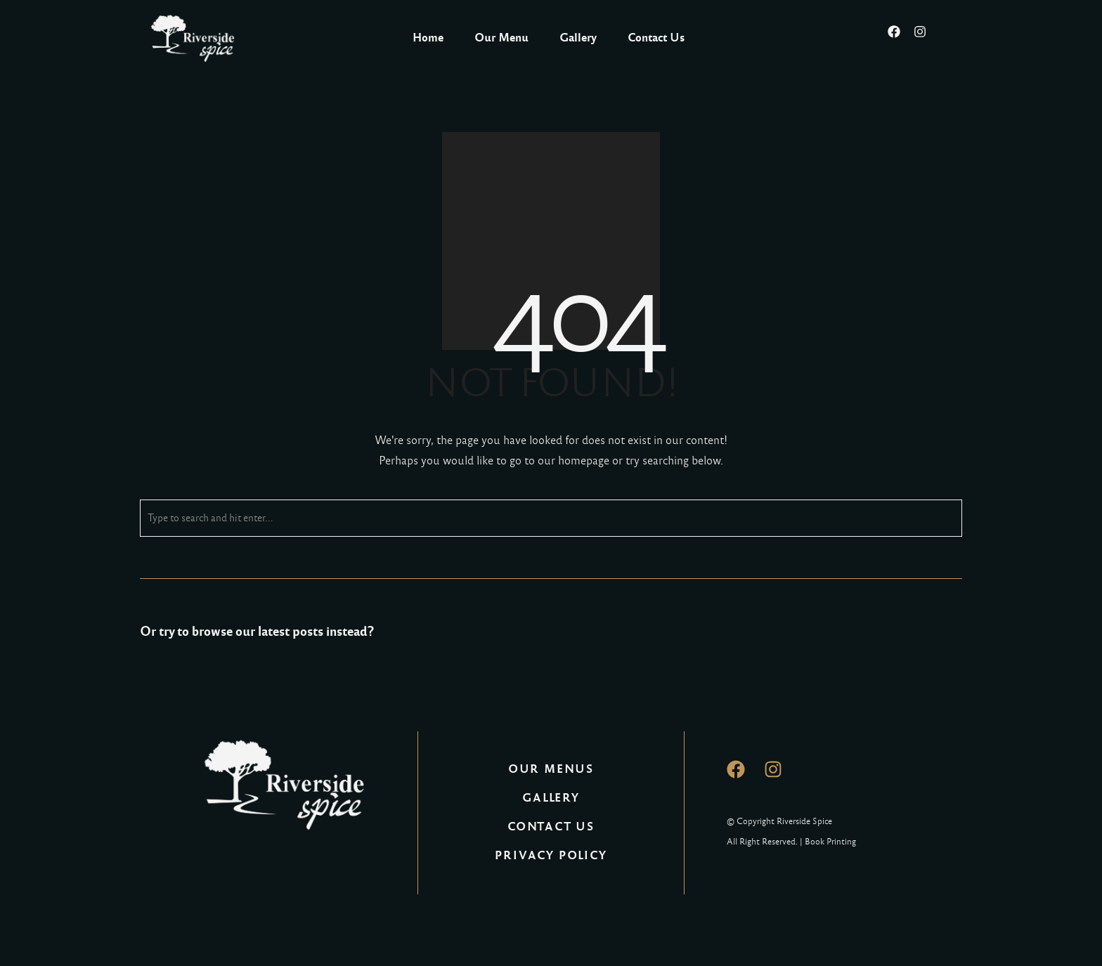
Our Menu (501, 37)
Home (428, 37)
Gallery (578, 37)
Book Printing (830, 842)
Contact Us (656, 37)
